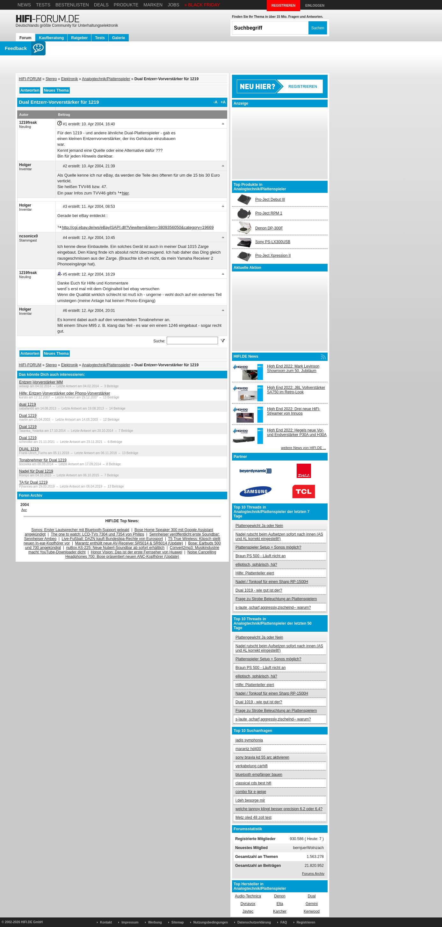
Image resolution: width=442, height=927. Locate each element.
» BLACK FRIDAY (202, 4)
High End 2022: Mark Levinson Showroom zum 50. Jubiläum (293, 368)
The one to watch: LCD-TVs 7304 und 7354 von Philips (97, 534)
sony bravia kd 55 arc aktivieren (262, 757)
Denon (279, 896)
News (24, 4)
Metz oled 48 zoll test (253, 817)
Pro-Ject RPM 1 (268, 213)
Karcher (279, 911)
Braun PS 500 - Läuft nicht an (260, 556)
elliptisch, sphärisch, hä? (256, 564)
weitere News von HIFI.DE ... (303, 448)
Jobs (173, 4)
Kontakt (106, 922)
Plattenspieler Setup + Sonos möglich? (268, 547)
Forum (25, 38)
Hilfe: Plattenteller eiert (254, 573)
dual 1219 (27, 404)
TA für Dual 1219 (33, 482)
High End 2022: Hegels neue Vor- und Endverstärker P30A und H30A (297, 432)
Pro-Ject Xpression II (273, 255)
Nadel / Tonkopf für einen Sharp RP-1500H (271, 581)
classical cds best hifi (253, 783)
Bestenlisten (72, 4)
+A (223, 102)
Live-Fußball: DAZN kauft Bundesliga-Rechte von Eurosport (112, 539)
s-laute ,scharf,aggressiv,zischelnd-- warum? (273, 607)
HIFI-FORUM (30, 79)
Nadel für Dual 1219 (36, 471)
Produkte (126, 4)
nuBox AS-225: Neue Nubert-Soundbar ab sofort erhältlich (115, 547)
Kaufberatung (51, 38)
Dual (312, 896)
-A (216, 102)
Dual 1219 (28, 415)
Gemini (312, 904)
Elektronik (69, 79)
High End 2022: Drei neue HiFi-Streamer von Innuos (293, 411)
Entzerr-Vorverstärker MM (41, 382)
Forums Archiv (313, 873)
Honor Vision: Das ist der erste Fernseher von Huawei (136, 552)
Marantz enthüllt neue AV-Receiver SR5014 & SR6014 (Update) (129, 543)
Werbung (155, 922)
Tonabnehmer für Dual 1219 (43, 460)
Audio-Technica (248, 896)
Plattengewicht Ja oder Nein (259, 525)
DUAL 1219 (29, 449)
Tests (43, 4)
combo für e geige (250, 792)
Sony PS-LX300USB (272, 242)
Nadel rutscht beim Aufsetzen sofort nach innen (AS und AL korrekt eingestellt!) (279, 536)
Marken (153, 4)
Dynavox (248, 904)
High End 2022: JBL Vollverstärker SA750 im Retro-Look (296, 389)
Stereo (51, 79)
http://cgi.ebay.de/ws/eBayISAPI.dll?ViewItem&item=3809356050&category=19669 (138, 227)
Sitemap (177, 922)
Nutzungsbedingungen (210, 922)
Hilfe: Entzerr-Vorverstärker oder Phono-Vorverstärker (64, 393)
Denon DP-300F (269, 228)
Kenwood (312, 911)
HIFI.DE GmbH (32, 922)
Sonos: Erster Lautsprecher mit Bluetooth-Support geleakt (80, 530)
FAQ (283, 922)
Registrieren (306, 922)
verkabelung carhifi (251, 766)
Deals (101, 4)
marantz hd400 (248, 749)
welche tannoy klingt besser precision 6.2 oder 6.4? (278, 809)
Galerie (118, 38)
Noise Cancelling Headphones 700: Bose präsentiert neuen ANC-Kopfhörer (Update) (140, 554)
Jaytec (248, 911)
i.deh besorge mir (250, 800)
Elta (280, 904)
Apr (24, 510)
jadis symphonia (249, 740)
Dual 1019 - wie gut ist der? (258, 590)
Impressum (129, 922)
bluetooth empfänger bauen (258, 774)
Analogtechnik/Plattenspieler (106, 79)
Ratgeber (79, 38)
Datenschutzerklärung (254, 922)
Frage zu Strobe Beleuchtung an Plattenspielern (276, 599)
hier (125, 193)
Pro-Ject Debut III (270, 199)
